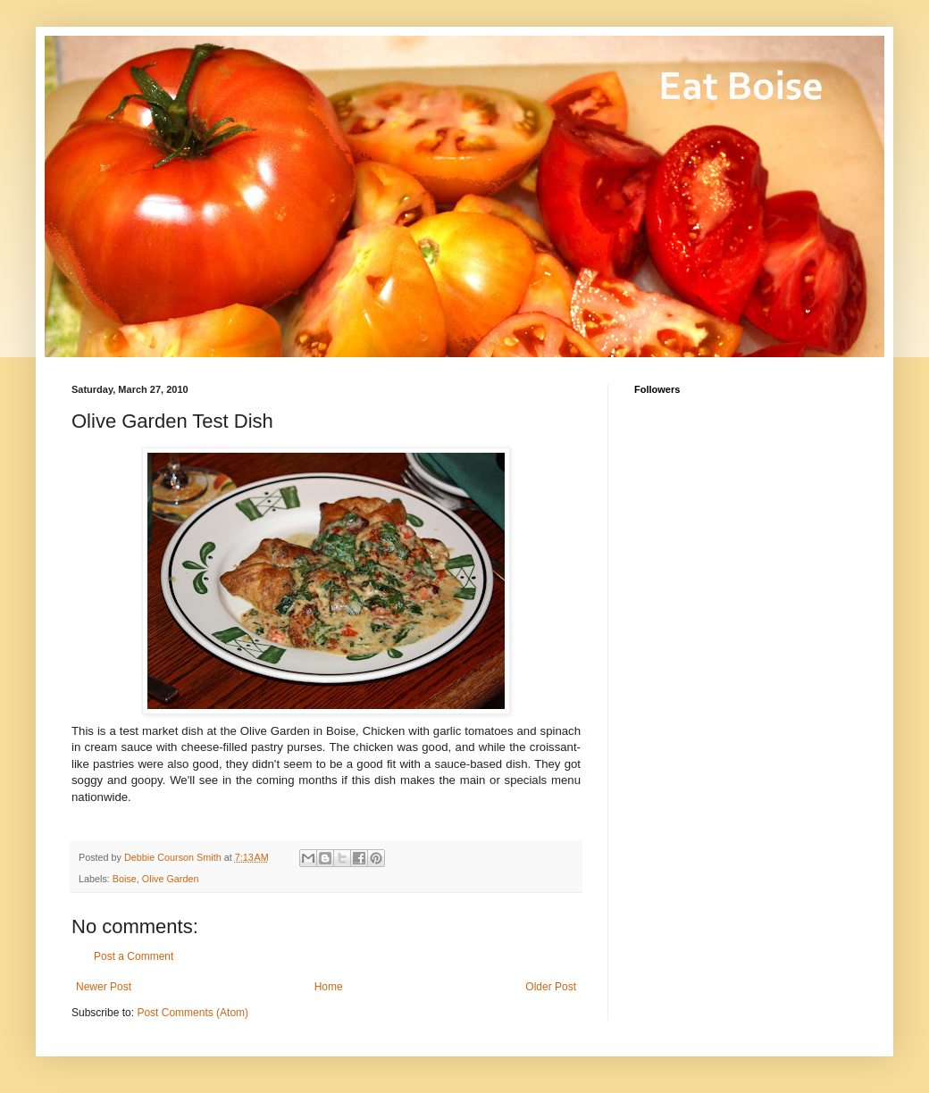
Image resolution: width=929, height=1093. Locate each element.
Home (328, 986)
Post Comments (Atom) (192, 1012)
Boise (125, 878)
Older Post (550, 986)
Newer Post (103, 986)
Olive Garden (170, 878)
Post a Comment (133, 956)
